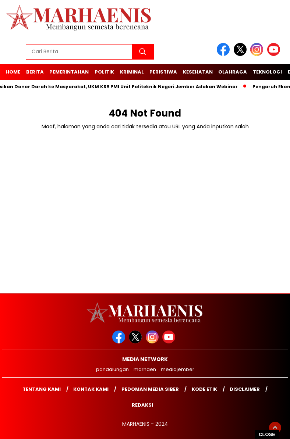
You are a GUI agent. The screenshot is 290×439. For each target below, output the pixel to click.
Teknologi (267, 71)
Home (13, 71)
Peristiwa (163, 71)
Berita (35, 71)
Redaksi (142, 404)
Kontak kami (91, 389)
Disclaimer (245, 389)
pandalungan (112, 369)
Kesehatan (198, 71)
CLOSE (267, 434)
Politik (104, 71)
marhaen (145, 369)
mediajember (177, 369)
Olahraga (232, 71)
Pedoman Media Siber (150, 389)
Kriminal (132, 71)
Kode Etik (204, 389)
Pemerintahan (69, 71)
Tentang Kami (41, 389)
